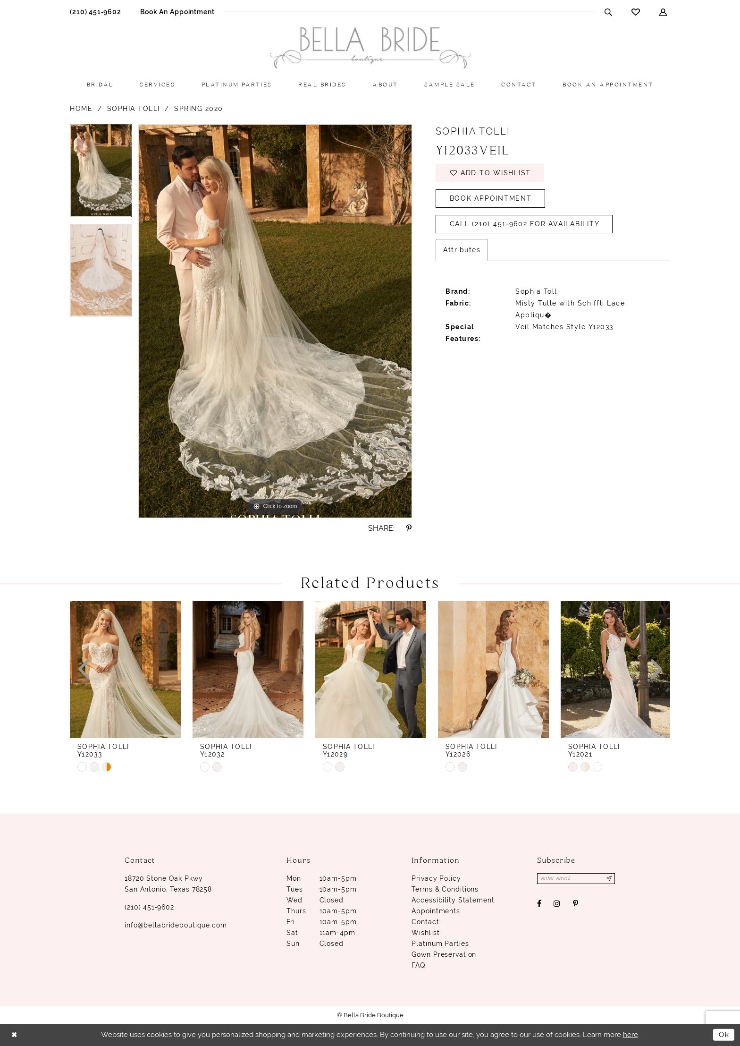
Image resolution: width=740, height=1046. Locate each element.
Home (81, 108)
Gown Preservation (444, 954)
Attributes (461, 250)
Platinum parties (440, 943)
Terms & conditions (445, 889)
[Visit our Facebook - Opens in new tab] (539, 903)
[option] (101, 174)
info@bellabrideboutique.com (176, 925)
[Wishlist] (636, 12)
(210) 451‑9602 (149, 907)
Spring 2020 (198, 108)
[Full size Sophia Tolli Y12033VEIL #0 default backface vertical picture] (275, 321)
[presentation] (125, 669)
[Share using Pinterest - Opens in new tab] (409, 528)
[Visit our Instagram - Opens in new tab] (557, 903)
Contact (425, 922)
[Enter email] (576, 878)
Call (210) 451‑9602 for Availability (525, 224)
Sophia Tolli (133, 108)
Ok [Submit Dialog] (724, 1034)
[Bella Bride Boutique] (370, 48)
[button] (663, 12)
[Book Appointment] (177, 11)
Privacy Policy (436, 878)
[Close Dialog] (14, 1035)
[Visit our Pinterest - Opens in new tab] (575, 903)
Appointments (436, 911)
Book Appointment (491, 199)
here (630, 1034)
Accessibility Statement (453, 900)
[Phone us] (95, 11)
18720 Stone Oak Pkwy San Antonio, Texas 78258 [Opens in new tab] (168, 884)
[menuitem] (95, 11)
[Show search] (608, 12)
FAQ (418, 965)
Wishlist (425, 932)
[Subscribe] (609, 878)
